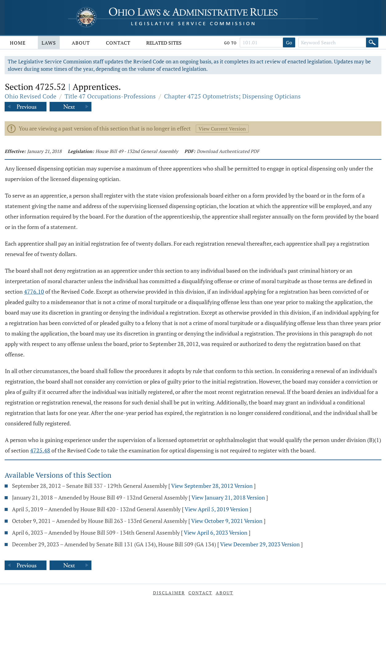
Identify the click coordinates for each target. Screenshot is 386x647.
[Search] (372, 42)
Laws (49, 42)
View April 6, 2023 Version (215, 532)
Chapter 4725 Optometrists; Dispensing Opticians (232, 96)
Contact (118, 42)
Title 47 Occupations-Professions (110, 96)
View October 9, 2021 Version (227, 520)
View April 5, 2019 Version (216, 509)
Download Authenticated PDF (228, 151)
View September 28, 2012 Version (212, 485)
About (81, 42)
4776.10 (34, 291)
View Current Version (222, 128)
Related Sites (164, 42)
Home (18, 42)
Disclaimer (169, 593)
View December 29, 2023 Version (260, 544)
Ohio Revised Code (30, 96)
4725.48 (40, 450)
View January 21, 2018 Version (228, 497)
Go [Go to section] (289, 42)
